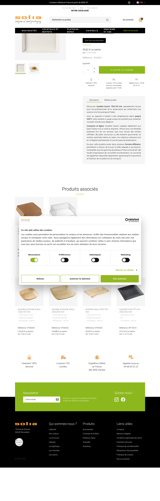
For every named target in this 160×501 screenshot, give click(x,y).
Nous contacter (123, 492)
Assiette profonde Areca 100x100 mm (29, 344)
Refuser (40, 279)
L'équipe (52, 475)
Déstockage (131, 30)
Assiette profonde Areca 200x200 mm (63, 344)
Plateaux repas (89, 471)
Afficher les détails (124, 270)
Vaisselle (92, 30)
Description (94, 133)
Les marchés (54, 484)
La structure (54, 471)
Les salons (53, 488)
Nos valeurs (54, 467)
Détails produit (110, 133)
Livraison (120, 462)
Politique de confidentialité (128, 479)
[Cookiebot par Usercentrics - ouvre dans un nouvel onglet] (127, 220)
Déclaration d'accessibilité (127, 484)
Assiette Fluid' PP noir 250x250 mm (129, 344)
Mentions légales (124, 467)
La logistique (54, 479)
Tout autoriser (119, 279)
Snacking (86, 479)
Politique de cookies (125, 488)
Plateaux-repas (73, 30)
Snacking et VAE (109, 30)
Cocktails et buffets (50, 30)
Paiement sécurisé (124, 475)
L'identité (52, 462)
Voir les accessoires (94, 73)
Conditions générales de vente (129, 471)
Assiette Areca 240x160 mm (96, 344)
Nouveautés (29, 30)
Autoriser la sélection (80, 279)
